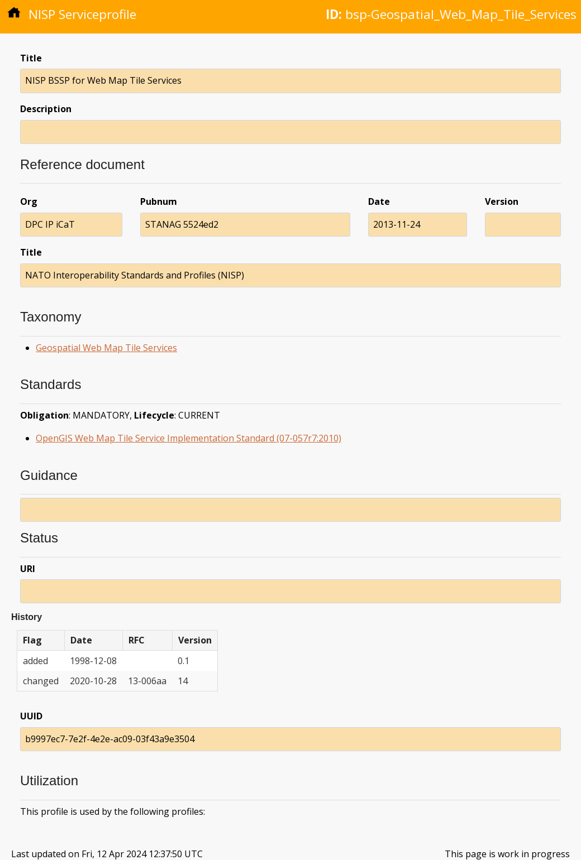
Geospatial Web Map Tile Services (106, 348)
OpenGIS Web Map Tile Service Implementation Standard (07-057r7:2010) (188, 438)
